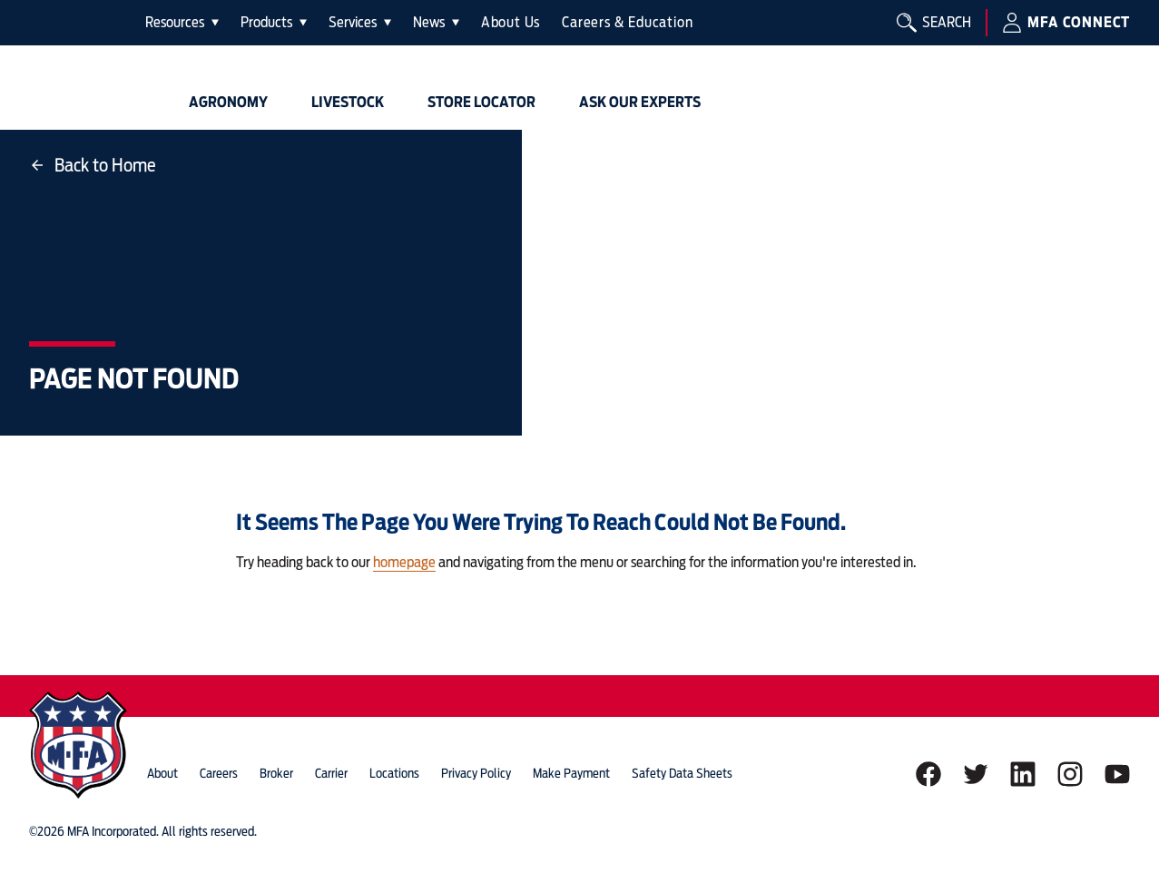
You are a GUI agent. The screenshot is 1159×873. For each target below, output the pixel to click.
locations (394, 773)
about (162, 773)
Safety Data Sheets (682, 773)
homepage (404, 562)
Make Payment (571, 773)
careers (219, 773)
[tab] (182, 22)
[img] (80, 65)
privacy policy (476, 773)
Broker (276, 773)
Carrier (331, 773)
